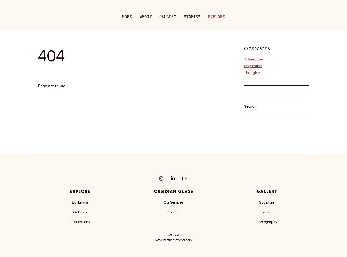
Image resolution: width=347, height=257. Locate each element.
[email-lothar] (185, 178)
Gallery (167, 17)
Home (127, 17)
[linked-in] (173, 178)
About (146, 17)
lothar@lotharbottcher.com (173, 240)
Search (250, 106)
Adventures (254, 59)
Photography (267, 222)
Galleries (80, 212)
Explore (216, 17)
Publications (80, 222)
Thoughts (252, 73)
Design (266, 212)
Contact (173, 212)
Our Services (173, 202)
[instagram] (161, 178)
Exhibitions (80, 202)
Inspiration (253, 66)
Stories (192, 17)
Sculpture (266, 202)
